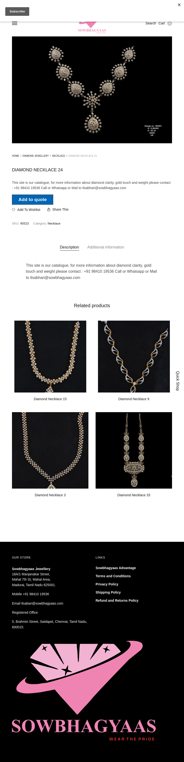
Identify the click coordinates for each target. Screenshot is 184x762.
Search (150, 23)
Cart (165, 23)
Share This (58, 209)
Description (69, 247)
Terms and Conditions (113, 576)
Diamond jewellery (36, 156)
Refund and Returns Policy (117, 600)
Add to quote (32, 199)
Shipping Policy (108, 592)
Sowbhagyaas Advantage (116, 568)
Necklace (58, 156)
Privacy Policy (107, 584)
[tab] (69, 247)
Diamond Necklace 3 (50, 495)
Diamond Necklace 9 (133, 399)
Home (15, 156)
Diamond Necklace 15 (50, 399)
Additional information (105, 247)
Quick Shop (178, 381)
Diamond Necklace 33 (133, 495)
